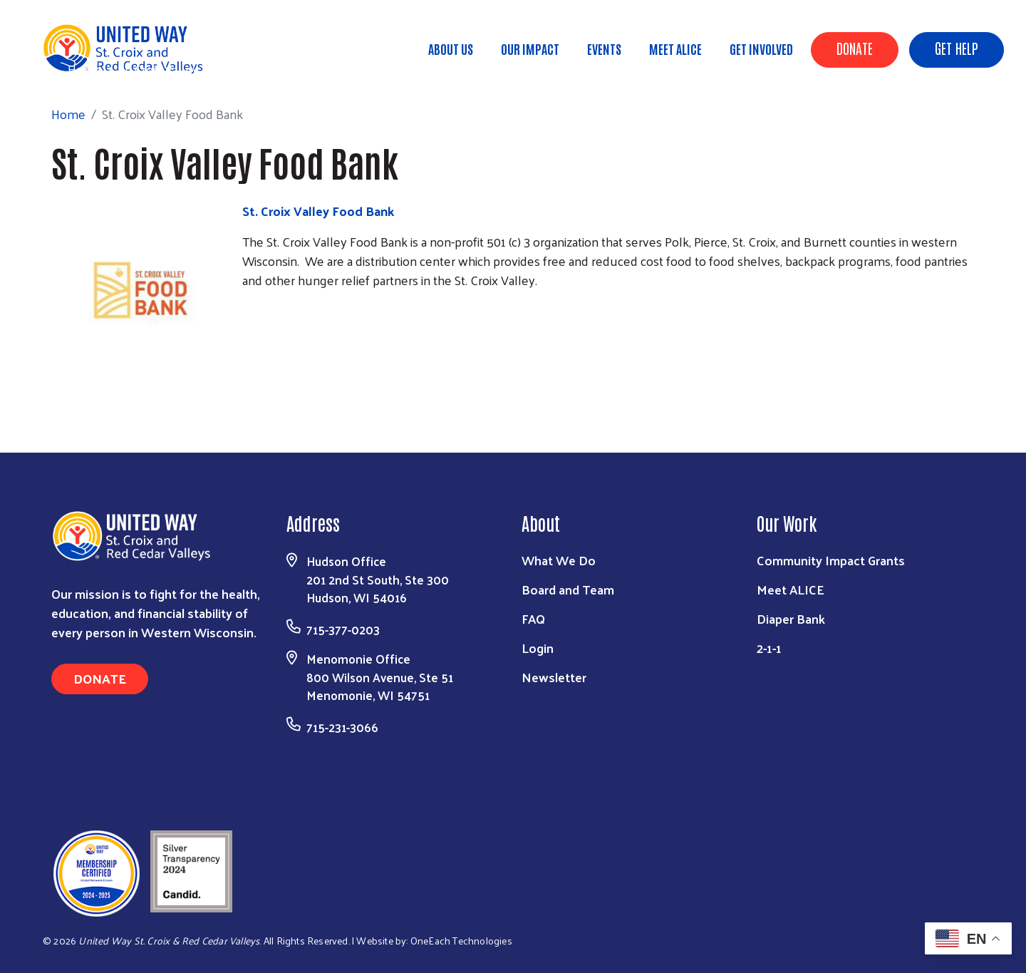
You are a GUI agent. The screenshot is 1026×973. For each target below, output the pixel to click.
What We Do (559, 560)
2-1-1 (769, 648)
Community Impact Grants (831, 560)
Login (538, 648)
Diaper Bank (791, 618)
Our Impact (530, 48)
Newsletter (554, 677)
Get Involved (761, 48)
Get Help (956, 47)
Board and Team (568, 589)
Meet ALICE (675, 48)
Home (85, 68)
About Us (450, 48)
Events (604, 48)
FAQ (533, 618)
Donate (854, 47)
